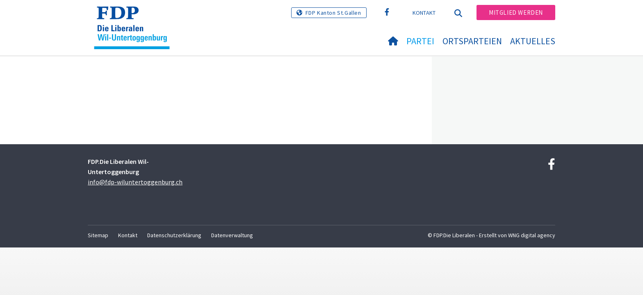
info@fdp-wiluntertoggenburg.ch (135, 182)
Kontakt (424, 12)
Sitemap (98, 235)
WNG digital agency (531, 235)
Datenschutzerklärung (174, 235)
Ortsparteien (472, 41)
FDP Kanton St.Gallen (333, 12)
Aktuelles (532, 41)
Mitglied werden (516, 12)
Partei (420, 41)
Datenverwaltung (232, 235)
